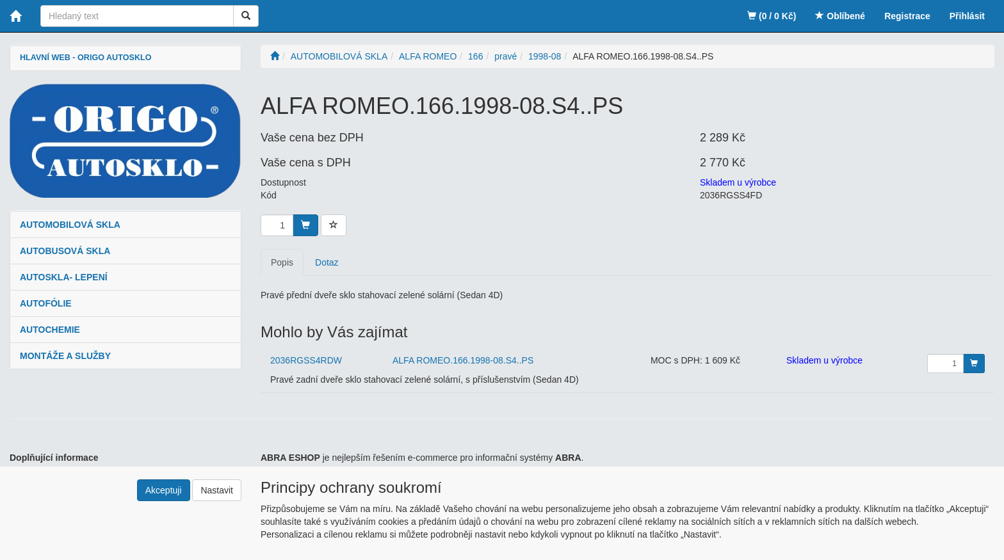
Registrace (907, 16)
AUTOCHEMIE (50, 329)
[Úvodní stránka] (274, 56)
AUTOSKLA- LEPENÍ (64, 277)
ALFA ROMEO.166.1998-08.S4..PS (463, 360)
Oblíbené (840, 16)
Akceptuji (163, 490)
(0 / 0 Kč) (771, 16)
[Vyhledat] (246, 16)
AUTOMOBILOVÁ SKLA (70, 225)
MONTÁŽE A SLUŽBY (65, 356)
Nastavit (216, 490)
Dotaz (327, 262)
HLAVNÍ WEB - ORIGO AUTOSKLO (85, 57)
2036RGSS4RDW (306, 360)
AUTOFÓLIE (46, 303)
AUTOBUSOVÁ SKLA (65, 251)
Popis (282, 262)
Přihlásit (967, 16)
